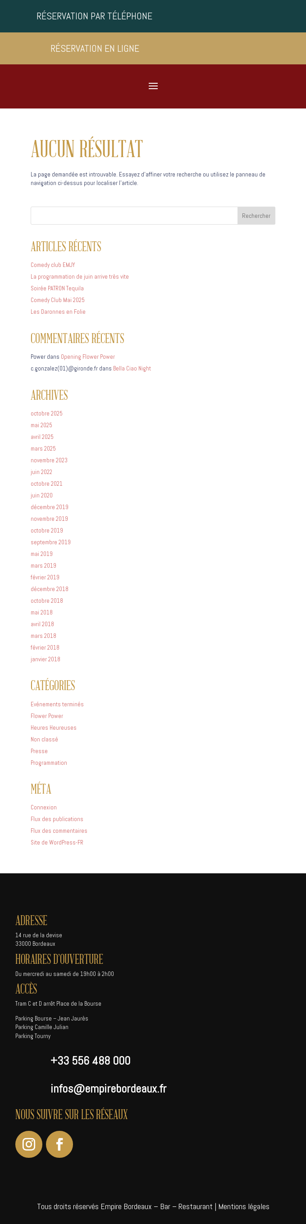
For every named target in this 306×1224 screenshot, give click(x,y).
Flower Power (47, 716)
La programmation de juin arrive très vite (80, 276)
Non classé (44, 739)
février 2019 (45, 577)
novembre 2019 (49, 519)
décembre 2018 (50, 589)
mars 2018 (43, 636)
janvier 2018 (45, 659)
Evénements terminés (57, 704)
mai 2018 (42, 612)
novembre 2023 (49, 460)
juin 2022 (41, 472)
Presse (39, 751)
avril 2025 (42, 437)
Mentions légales (243, 1206)
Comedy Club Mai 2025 (58, 300)
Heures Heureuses (54, 728)
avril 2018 (42, 624)
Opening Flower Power (88, 357)
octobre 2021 (47, 484)
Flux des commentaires (59, 831)
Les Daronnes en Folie (58, 312)
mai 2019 (42, 554)
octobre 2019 (47, 530)
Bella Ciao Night (132, 368)
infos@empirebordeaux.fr (108, 1088)
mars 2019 (43, 565)
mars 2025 (43, 448)
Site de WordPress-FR (57, 842)
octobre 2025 (47, 413)
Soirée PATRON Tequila (57, 288)
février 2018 (45, 647)
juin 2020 (42, 495)
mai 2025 (41, 425)
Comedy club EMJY (53, 265)
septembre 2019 (51, 542)
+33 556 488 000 (90, 1060)
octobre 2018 (47, 601)
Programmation (49, 763)
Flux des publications (57, 819)
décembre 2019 (50, 507)
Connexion (44, 807)
